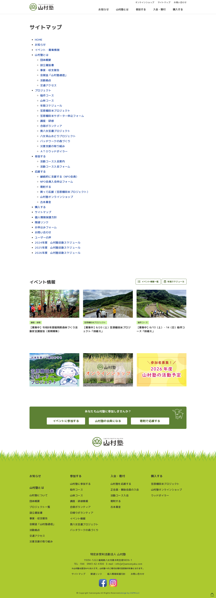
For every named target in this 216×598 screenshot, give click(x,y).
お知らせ (103, 9)
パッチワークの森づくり (55, 141)
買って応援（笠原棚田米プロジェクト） (64, 192)
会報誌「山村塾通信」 (54, 75)
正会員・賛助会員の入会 (125, 489)
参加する (141, 9)
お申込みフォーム (46, 227)
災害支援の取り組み (52, 146)
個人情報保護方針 (46, 217)
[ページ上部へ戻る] (212, 594)
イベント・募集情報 (47, 50)
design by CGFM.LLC (130, 593)
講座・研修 (47, 121)
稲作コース (47, 95)
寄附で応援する (150, 421)
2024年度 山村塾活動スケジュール (57, 242)
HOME (39, 39)
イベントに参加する (66, 421)
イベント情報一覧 (148, 281)
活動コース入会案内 (52, 161)
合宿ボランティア (51, 126)
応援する (40, 171)
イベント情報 (78, 518)
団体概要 (45, 60)
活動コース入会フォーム (55, 166)
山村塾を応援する (121, 484)
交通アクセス (48, 85)
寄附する (45, 187)
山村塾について (39, 495)
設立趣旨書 (47, 65)
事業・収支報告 (49, 70)
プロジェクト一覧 (40, 507)
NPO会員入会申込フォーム (56, 181)
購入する (178, 9)
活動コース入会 (120, 495)
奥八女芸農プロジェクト (55, 131)
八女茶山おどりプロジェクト (58, 136)
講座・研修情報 (79, 501)
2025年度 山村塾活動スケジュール (57, 247)
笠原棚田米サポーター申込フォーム (62, 116)
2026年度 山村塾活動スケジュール (57, 253)
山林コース (47, 100)
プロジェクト (43, 90)
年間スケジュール (51, 105)
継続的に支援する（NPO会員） (59, 176)
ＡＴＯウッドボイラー (54, 151)
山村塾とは (122, 9)
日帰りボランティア (81, 512)
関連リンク (42, 222)
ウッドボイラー (160, 495)
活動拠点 (45, 80)
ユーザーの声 (43, 237)
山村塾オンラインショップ (56, 197)
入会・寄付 (159, 9)
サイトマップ (43, 212)
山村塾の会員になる (108, 421)
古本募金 (45, 202)
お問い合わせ (43, 232)
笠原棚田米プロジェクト (55, 110)
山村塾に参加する (80, 484)
